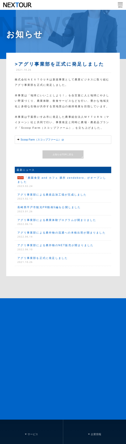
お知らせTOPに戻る (63, 154)
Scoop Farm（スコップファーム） (41, 139)
